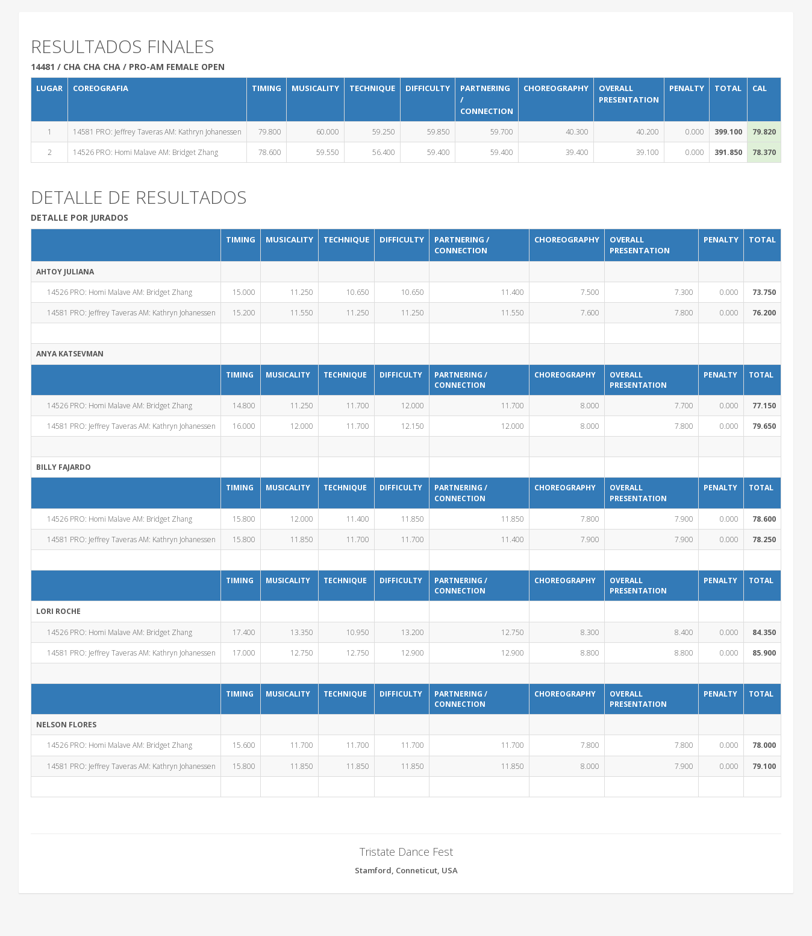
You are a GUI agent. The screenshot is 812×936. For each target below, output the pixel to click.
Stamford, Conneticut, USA (406, 870)
